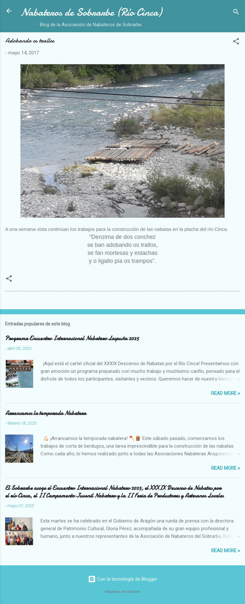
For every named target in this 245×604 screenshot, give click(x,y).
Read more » (225, 393)
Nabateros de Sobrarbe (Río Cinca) (91, 12)
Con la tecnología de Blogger (122, 579)
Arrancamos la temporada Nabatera (45, 413)
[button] (236, 42)
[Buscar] (236, 13)
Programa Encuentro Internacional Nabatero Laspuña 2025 (72, 338)
